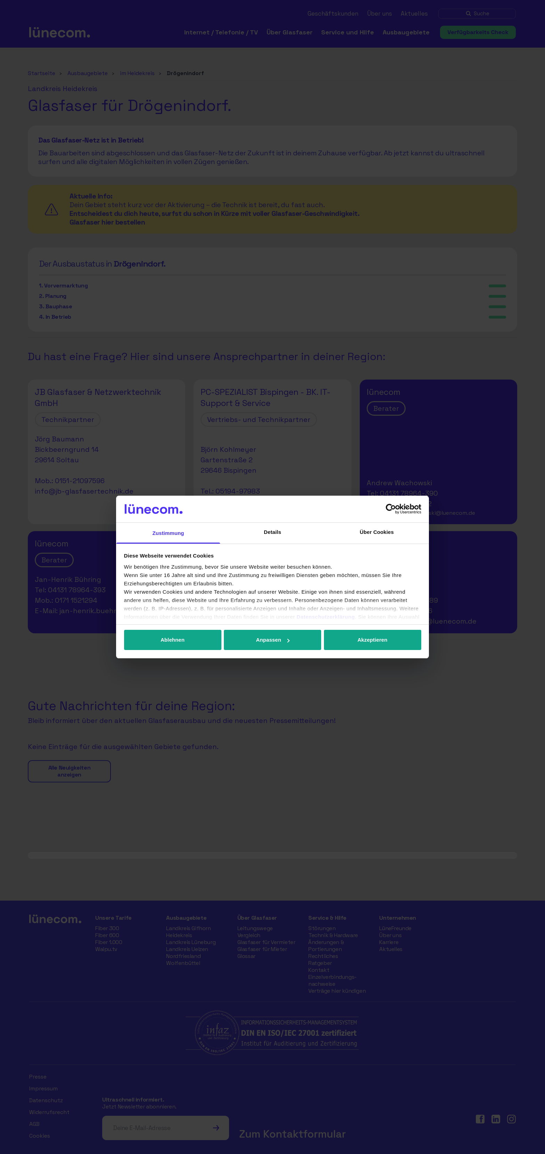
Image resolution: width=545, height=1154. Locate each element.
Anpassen (273, 640)
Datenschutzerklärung (325, 617)
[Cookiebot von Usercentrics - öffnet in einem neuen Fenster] (390, 509)
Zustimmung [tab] (168, 533)
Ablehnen (173, 640)
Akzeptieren (372, 640)
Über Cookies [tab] (377, 532)
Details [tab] (272, 532)
